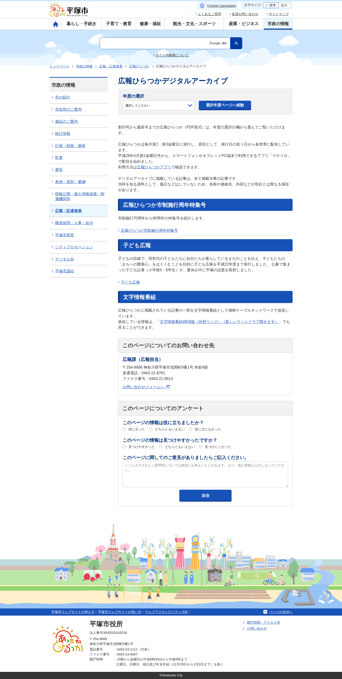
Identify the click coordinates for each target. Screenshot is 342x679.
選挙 (59, 170)
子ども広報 (130, 282)
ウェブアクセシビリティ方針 (166, 612)
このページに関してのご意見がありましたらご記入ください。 (186, 457)
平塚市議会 (64, 271)
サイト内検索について (172, 55)
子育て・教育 (119, 23)
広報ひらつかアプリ (154, 167)
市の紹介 (62, 97)
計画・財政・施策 (70, 146)
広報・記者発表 (111, 66)
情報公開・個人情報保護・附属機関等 (79, 196)
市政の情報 (278, 23)
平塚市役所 (106, 624)
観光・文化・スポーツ (194, 23)
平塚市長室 (64, 235)
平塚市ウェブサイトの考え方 (73, 612)
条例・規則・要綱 (70, 182)
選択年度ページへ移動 (225, 105)
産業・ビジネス (244, 23)
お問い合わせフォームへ (146, 387)
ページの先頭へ (281, 612)
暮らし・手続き (81, 23)
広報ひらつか (139, 66)
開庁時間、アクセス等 (263, 622)
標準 (272, 5)
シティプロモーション (74, 247)
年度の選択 (133, 96)
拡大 (284, 5)
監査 (59, 158)
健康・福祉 (150, 23)
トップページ (59, 66)
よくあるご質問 (209, 14)
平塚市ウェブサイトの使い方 (119, 612)
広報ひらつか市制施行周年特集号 (149, 230)
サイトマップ (279, 14)
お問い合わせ (257, 628)
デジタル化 (64, 259)
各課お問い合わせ (245, 14)
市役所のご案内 (68, 109)
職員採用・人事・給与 (74, 223)
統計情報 (62, 134)
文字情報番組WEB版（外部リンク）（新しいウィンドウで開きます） (219, 322)
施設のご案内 (66, 121)
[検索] (164, 43)
